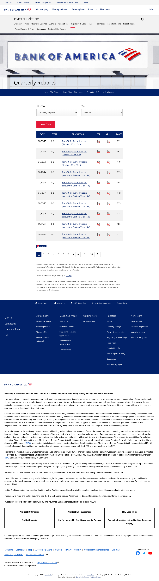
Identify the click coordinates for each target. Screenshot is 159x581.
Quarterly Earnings (39, 24)
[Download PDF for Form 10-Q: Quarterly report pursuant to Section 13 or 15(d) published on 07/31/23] (98, 213)
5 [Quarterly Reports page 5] (58, 254)
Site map (115, 550)
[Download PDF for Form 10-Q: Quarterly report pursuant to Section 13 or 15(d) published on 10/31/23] (98, 203)
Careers (58, 550)
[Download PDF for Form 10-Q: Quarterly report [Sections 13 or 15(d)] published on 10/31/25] (98, 141)
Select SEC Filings (51, 92)
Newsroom (105, 9)
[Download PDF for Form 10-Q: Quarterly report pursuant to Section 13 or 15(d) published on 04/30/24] (98, 193)
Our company (42, 9)
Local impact (64, 321)
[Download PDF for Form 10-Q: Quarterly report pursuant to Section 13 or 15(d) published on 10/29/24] (98, 172)
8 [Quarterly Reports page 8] (73, 254)
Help (6, 335)
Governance (41, 29)
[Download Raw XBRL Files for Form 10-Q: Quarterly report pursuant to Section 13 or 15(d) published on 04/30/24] (108, 193)
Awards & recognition (139, 337)
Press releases (136, 321)
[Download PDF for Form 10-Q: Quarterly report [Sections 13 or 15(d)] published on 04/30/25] (98, 162)
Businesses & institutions (67, 2)
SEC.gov (68, 276)
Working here (78, 9)
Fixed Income (100, 24)
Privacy (68, 550)
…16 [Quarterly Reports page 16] (91, 254)
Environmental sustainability (65, 342)
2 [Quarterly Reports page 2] (44, 254)
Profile (26, 24)
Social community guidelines (96, 550)
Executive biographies (139, 327)
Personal (7, 2)
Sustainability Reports (57, 29)
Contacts (60, 303)
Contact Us (20, 550)
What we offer (41, 332)
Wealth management (43, 2)
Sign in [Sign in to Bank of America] (8, 317)
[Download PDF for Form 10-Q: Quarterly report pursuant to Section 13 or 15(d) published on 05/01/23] (98, 224)
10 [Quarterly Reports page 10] (83, 254)
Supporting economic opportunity (67, 334)
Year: (84, 106)
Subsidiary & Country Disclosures (100, 92)
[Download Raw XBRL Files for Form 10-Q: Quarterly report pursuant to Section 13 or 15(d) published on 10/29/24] (108, 172)
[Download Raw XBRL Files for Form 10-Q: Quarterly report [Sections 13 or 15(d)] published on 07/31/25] (108, 151)
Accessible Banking (43, 550)
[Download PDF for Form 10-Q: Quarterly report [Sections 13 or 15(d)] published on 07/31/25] (98, 151)
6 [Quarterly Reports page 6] (63, 254)
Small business (23, 2)
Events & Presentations (58, 24)
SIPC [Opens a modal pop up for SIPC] (28, 443)
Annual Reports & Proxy (24, 29)
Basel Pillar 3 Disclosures (73, 92)
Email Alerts (41, 303)
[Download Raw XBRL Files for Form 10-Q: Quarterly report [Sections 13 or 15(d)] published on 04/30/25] (108, 162)
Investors (92, 9)
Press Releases (129, 24)
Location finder (12, 329)
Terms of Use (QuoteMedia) (92, 577)
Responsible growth (43, 321)
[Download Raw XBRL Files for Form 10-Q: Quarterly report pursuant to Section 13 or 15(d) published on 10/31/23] (108, 203)
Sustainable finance (67, 327)
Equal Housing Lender (47, 562)
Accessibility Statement (101, 303)
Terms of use (122, 303)
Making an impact (60, 9)
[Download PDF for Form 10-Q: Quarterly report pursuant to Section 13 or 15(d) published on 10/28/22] (98, 234)
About (86, 2)
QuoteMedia (48, 575)
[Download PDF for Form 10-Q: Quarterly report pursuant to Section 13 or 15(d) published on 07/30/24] (98, 182)
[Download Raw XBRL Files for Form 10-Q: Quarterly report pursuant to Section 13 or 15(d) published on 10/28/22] (108, 234)
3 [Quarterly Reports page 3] (48, 254)
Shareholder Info (114, 24)
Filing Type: (41, 106)
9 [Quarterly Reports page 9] (78, 254)
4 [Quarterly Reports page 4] (53, 254)
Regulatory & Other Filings (81, 24)
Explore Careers (89, 321)
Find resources (65, 350)
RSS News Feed (80, 303)
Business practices (43, 327)
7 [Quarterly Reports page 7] (68, 254)
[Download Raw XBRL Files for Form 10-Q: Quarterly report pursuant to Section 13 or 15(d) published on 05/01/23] (108, 224)
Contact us (10, 323)
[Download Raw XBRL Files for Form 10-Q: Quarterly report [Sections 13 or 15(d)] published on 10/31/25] (108, 141)
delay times (90, 575)
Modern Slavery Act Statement (43, 339)
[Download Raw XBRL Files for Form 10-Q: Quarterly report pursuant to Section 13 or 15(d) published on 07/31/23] (108, 213)
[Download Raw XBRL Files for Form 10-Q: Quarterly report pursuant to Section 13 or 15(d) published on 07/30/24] (108, 182)
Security (77, 550)
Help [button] (151, 9)
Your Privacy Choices (35, 554)
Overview (18, 24)
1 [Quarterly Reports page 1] (39, 254)
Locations (8, 550)
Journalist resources (138, 332)
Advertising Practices (13, 554)
